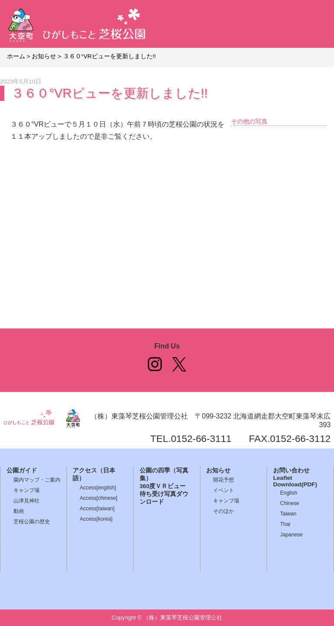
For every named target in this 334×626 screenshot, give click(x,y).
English (288, 493)
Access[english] (98, 488)
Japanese (291, 535)
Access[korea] (96, 519)
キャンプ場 (26, 490)
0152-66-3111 (201, 438)
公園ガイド (22, 470)
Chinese (289, 503)
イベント (223, 490)
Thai (285, 524)
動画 (18, 511)
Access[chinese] (98, 498)
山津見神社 (26, 501)
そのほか (223, 511)
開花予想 (223, 480)
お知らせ (218, 470)
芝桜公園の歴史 (31, 522)
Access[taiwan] (97, 508)
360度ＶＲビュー (163, 486)
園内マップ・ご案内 (36, 480)
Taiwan (288, 514)
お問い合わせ (291, 470)
